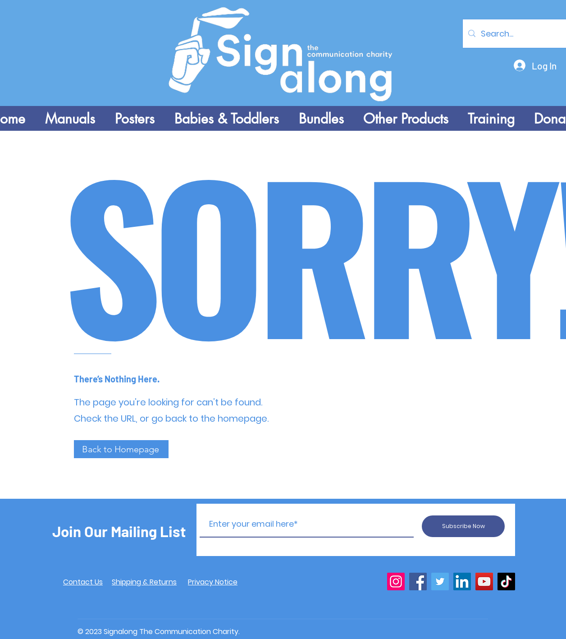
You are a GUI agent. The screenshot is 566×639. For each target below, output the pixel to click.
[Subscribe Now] (463, 526)
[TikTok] (506, 581)
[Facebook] (418, 581)
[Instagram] (396, 581)
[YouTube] (484, 581)
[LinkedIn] (462, 581)
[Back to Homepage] (121, 449)
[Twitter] (440, 581)
